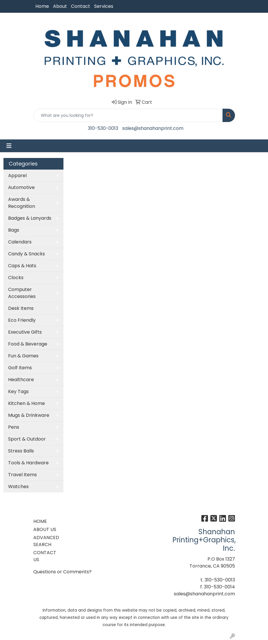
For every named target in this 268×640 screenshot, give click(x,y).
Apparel (17, 175)
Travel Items (22, 474)
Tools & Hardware (28, 462)
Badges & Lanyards (29, 218)
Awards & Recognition (21, 203)
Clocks (15, 277)
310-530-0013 (103, 128)
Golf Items (20, 367)
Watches (18, 486)
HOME (40, 521)
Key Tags (18, 391)
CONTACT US (44, 556)
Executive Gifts (25, 332)
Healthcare (21, 379)
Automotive (21, 187)
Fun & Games (23, 355)
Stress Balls (21, 451)
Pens (13, 427)
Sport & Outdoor (27, 439)
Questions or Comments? (62, 571)
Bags (13, 230)
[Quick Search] (128, 115)
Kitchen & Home (26, 403)
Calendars (20, 242)
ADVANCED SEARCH (46, 541)
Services (103, 6)
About (60, 6)
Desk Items (21, 308)
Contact (80, 6)
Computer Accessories (22, 293)
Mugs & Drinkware (28, 415)
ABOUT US (44, 529)
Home (42, 6)
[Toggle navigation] (9, 146)
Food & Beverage (27, 344)
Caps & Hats (22, 265)
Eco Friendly (22, 320)
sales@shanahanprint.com (152, 128)
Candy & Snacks (26, 253)
